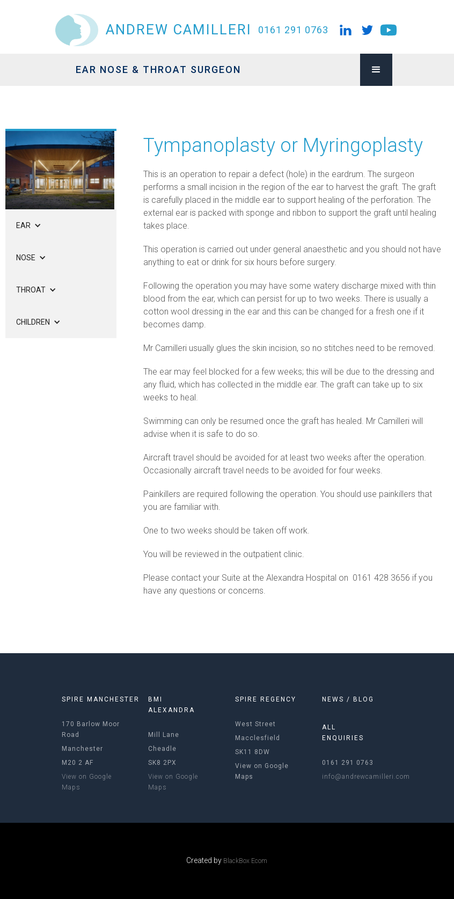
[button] (376, 70)
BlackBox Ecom (245, 861)
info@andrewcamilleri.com (366, 776)
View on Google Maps (87, 782)
